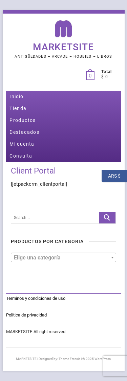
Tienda (17, 108)
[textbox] (63, 257)
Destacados (24, 132)
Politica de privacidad (26, 315)
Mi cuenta (22, 144)
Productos (22, 120)
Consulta (20, 156)
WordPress (102, 359)
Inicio (16, 96)
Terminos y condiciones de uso (35, 298)
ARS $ (111, 176)
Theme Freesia (69, 359)
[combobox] (63, 257)
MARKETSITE (63, 47)
